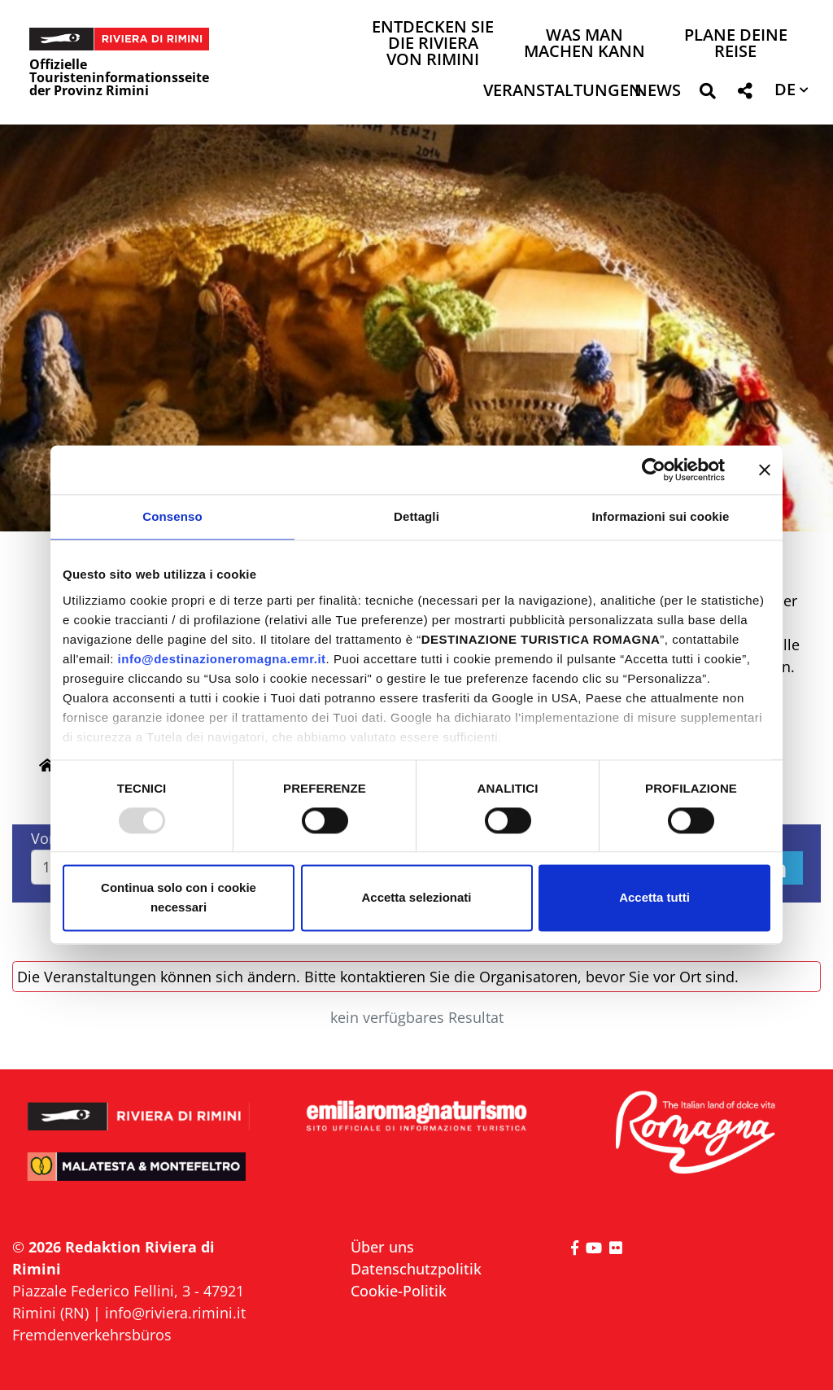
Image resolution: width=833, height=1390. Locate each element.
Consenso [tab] (172, 516)
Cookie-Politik (399, 1290)
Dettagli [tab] (416, 516)
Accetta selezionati (416, 898)
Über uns (382, 1247)
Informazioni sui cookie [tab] (661, 516)
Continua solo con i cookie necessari (178, 898)
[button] (707, 94)
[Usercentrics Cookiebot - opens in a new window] (653, 469)
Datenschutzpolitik (416, 1269)
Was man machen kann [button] (584, 44)
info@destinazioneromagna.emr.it (222, 659)
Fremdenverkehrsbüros (92, 1334)
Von (44, 838)
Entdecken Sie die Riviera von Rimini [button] (433, 44)
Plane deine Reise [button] (735, 44)
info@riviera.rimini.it (175, 1312)
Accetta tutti (654, 898)
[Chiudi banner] (764, 469)
